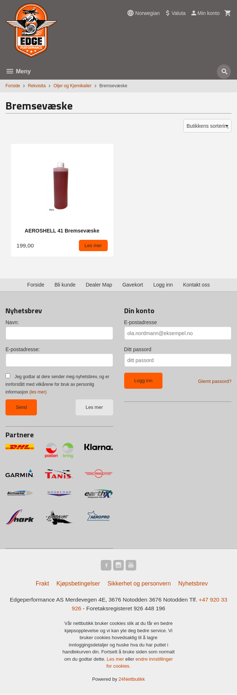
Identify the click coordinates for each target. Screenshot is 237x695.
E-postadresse (140, 322)
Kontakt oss (196, 285)
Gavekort (132, 285)
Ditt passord (138, 349)
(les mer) (37, 392)
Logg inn (163, 285)
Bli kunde (65, 285)
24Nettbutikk (132, 680)
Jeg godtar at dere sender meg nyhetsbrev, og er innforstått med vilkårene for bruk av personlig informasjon (57, 384)
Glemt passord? (215, 381)
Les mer (94, 407)
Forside (12, 85)
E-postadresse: (22, 349)
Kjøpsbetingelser (78, 584)
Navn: (12, 322)
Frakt (42, 584)
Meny (18, 71)
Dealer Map (99, 285)
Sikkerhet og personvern (139, 584)
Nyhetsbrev (193, 584)
